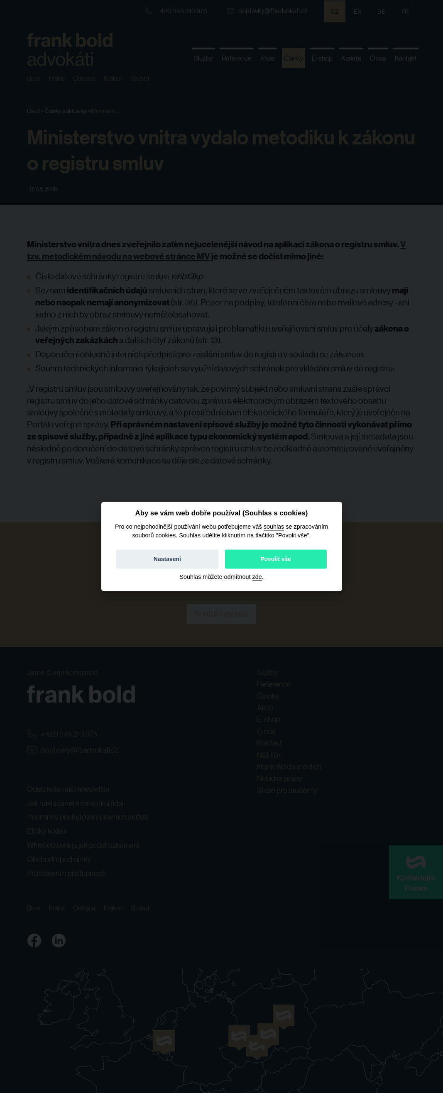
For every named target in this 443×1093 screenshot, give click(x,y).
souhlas (274, 526)
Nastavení (167, 559)
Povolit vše (275, 559)
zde (257, 577)
